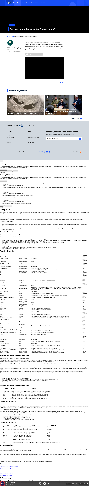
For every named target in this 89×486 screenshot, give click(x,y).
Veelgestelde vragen (33, 137)
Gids (23, 2)
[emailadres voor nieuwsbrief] (64, 138)
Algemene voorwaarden (12, 151)
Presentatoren (11, 140)
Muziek (9, 142)
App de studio (31, 140)
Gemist (28, 2)
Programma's (34, 2)
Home (14, 2)
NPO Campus (31, 145)
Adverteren (31, 142)
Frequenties (10, 135)
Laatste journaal (70, 483)
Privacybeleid (22, 151)
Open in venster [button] (83, 483)
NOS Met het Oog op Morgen (14, 48)
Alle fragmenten (76, 118)
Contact (30, 135)
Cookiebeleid (76, 151)
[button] (40, 483)
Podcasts (42, 2)
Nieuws (19, 2)
